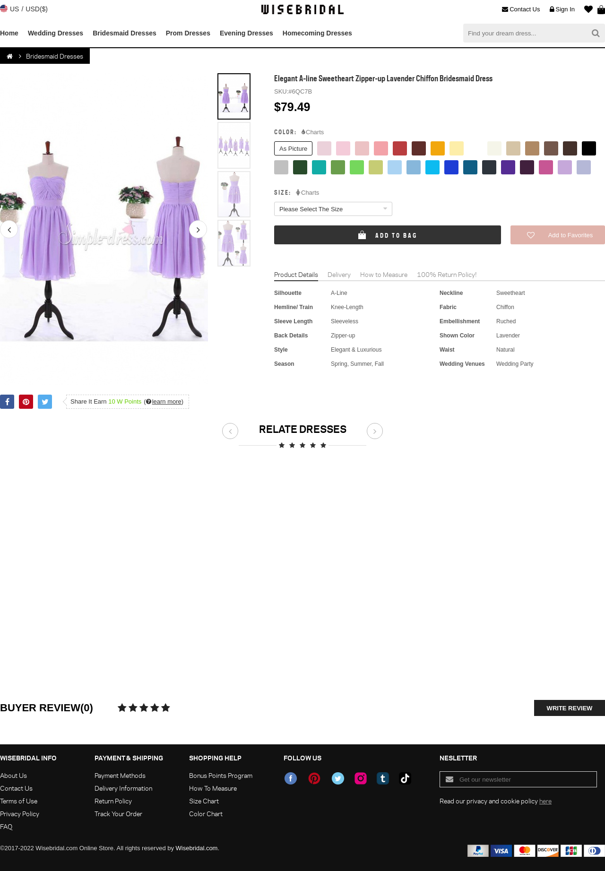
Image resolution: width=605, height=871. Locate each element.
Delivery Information (123, 788)
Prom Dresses (188, 33)
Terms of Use (18, 801)
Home (9, 33)
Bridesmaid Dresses (124, 33)
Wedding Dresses (55, 33)
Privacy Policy (19, 814)
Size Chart (204, 801)
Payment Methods (120, 775)
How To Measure (213, 788)
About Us (13, 775)
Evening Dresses (246, 33)
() (163, 401)
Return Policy (113, 801)
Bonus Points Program (220, 775)
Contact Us (521, 9)
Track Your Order (118, 814)
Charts (313, 132)
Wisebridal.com (197, 848)
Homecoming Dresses (317, 33)
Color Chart (206, 814)
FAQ (6, 826)
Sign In (562, 9)
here (545, 801)
